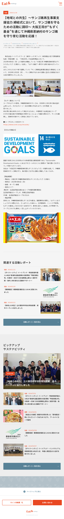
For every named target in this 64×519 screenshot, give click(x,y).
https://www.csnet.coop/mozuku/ (16, 124)
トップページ (6, 43)
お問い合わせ (47, 502)
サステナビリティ (16, 43)
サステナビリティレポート (30, 43)
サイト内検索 (16, 502)
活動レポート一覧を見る (40, 324)
